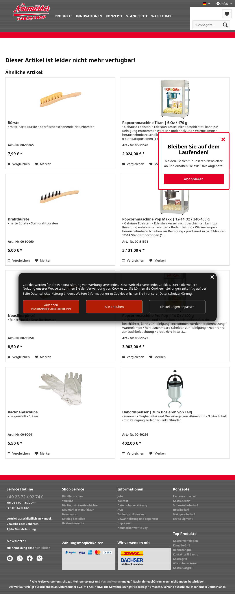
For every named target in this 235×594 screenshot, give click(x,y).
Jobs (120, 496)
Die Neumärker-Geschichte (80, 505)
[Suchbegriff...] (211, 24)
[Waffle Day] (161, 15)
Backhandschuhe (23, 412)
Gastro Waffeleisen (185, 541)
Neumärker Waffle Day (133, 528)
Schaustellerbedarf (185, 505)
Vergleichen (19, 164)
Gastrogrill (180, 559)
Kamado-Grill (181, 545)
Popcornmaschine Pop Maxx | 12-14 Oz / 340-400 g (166, 219)
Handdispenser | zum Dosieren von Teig (157, 412)
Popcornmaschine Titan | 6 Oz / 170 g (154, 122)
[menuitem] (63, 15)
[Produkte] (63, 15)
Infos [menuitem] (222, 4)
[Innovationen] (89, 15)
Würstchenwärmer (185, 563)
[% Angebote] (137, 15)
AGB (120, 510)
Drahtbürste (18, 219)
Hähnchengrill (182, 550)
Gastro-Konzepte (73, 523)
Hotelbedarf (181, 510)
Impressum (125, 523)
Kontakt (123, 501)
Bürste (13, 122)
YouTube (67, 501)
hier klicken (42, 548)
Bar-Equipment (183, 519)
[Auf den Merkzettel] (43, 164)
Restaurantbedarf (184, 496)
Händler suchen (72, 496)
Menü (202, 11)
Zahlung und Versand (132, 514)
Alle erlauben (114, 307)
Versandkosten (111, 581)
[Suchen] (225, 24)
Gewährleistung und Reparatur (138, 519)
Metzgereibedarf (184, 514)
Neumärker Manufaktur (78, 510)
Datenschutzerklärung (132, 505)
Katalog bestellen (73, 519)
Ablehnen (51, 306)
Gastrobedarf (181, 501)
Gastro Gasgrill (182, 568)
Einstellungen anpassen (177, 307)
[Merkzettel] (227, 13)
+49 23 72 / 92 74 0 (25, 497)
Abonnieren (194, 179)
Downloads (69, 514)
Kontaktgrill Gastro (185, 554)
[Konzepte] (114, 15)
